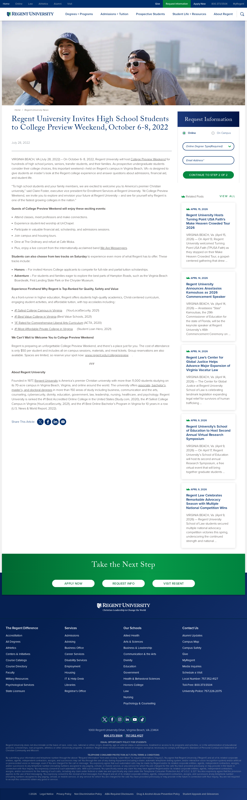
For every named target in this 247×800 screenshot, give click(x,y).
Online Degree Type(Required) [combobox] (204, 145)
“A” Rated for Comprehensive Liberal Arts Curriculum (48, 323)
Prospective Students (150, 14)
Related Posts (195, 196)
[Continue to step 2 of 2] (208, 173)
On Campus (224, 131)
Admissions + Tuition (114, 14)
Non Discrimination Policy (88, 794)
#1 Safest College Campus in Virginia (38, 310)
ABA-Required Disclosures (119, 794)
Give (157, 3)
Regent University (46, 381)
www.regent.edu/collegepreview (107, 355)
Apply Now (200, 3)
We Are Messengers (113, 248)
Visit (69, 3)
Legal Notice (46, 794)
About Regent (223, 14)
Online (18, 3)
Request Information (177, 3)
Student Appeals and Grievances (201, 794)
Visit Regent (173, 584)
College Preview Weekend (148, 159)
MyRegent (238, 3)
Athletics (43, 3)
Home (6, 3)
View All (227, 196)
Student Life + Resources (189, 14)
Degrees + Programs (79, 14)
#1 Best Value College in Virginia (35, 317)
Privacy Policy (64, 794)
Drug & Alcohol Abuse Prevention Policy (158, 794)
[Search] (242, 14)
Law (30, 3)
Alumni (58, 3)
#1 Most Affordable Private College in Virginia (43, 329)
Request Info (124, 584)
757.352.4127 (134, 735)
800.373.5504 (219, 3)
